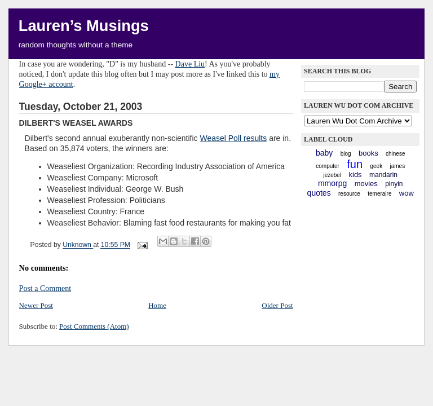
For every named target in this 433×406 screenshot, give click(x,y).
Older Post (277, 305)
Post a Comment (45, 288)
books (368, 153)
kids (355, 174)
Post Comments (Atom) (94, 326)
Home (157, 305)
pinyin (394, 184)
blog (346, 154)
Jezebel (332, 175)
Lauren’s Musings (84, 25)
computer (327, 166)
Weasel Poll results (233, 138)
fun (355, 164)
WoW (406, 193)
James (397, 166)
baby (324, 152)
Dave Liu (190, 64)
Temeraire (379, 194)
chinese (395, 154)
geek (376, 166)
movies (366, 183)
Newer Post (36, 305)
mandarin (383, 175)
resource (349, 194)
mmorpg (332, 183)
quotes (319, 192)
